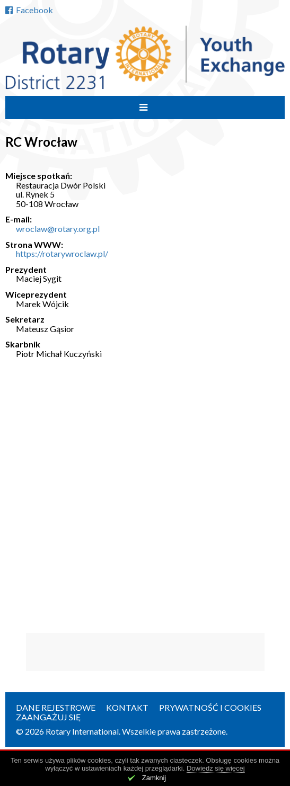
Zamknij (154, 778)
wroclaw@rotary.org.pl (58, 229)
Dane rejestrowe (55, 707)
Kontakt (127, 707)
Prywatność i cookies (210, 707)
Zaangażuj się (48, 717)
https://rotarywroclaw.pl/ (62, 253)
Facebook (29, 10)
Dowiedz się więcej (216, 768)
